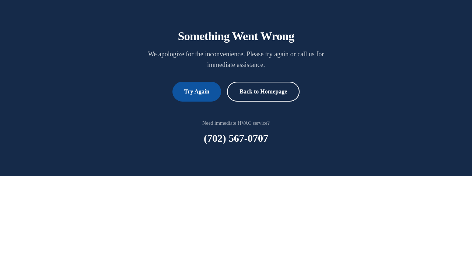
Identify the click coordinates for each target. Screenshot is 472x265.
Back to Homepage (263, 91)
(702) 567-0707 (236, 138)
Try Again (197, 91)
